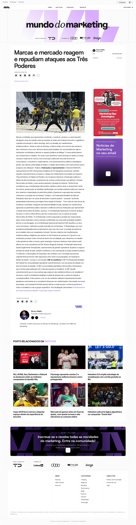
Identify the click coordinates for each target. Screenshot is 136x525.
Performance (85, 488)
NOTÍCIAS (59, 7)
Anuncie (57, 485)
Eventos (5, 2)
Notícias (58, 480)
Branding (84, 485)
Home (50, 7)
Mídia (82, 491)
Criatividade (85, 499)
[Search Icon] (121, 2)
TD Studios (13, 2)
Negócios (84, 482)
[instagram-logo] (11, 476)
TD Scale (21, 2)
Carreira (83, 497)
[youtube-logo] (20, 476)
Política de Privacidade (114, 480)
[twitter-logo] (14, 476)
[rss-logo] (23, 476)
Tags (108, 485)
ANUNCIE (83, 7)
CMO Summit (59, 482)
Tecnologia (84, 502)
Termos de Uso (111, 482)
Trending (84, 480)
